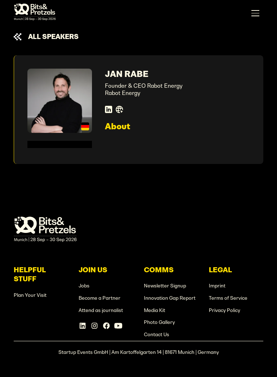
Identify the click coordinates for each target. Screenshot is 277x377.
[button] (255, 13)
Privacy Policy (224, 310)
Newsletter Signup (165, 286)
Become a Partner (99, 298)
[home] (35, 13)
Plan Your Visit (30, 295)
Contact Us (156, 334)
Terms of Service (228, 298)
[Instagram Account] (94, 326)
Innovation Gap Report (169, 298)
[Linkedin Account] (83, 326)
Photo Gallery (159, 322)
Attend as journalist (101, 310)
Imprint (217, 286)
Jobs (84, 286)
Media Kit (154, 310)
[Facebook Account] (106, 326)
